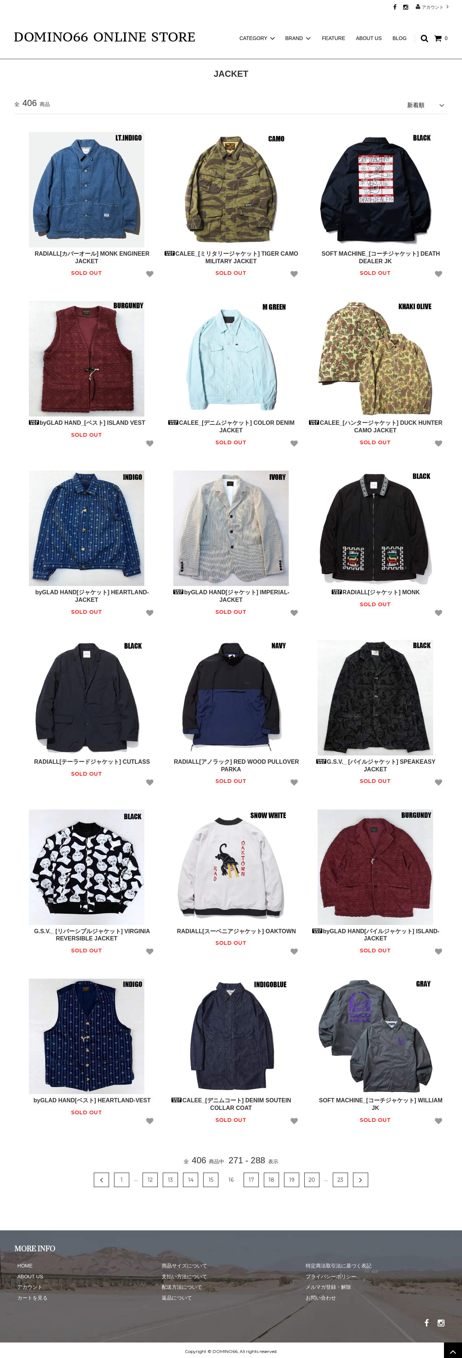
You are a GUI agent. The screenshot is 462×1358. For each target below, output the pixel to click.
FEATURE (333, 25)
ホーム (20, 54)
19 (292, 1177)
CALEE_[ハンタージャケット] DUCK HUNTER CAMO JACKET (375, 424)
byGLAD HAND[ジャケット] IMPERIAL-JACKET (231, 593)
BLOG (399, 25)
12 (150, 1177)
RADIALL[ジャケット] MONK (375, 590)
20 (312, 1177)
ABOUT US (369, 25)
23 (340, 1177)
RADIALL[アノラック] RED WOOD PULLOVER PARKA (231, 763)
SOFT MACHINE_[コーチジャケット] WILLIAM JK (375, 1101)
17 (251, 1177)
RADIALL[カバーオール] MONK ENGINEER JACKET (86, 255)
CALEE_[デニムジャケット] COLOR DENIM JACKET (231, 424)
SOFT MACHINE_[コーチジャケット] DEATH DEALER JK (375, 255)
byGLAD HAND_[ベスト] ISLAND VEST (86, 420)
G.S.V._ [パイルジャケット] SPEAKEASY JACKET (375, 763)
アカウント (433, 7)
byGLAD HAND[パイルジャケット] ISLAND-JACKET (375, 932)
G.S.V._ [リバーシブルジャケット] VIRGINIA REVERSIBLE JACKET (86, 932)
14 (190, 1177)
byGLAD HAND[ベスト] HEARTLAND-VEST (87, 1098)
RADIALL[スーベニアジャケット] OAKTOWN (231, 928)
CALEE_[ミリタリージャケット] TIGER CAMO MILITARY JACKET (231, 255)
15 (211, 1177)
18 (271, 1177)
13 (170, 1177)
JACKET (47, 54)
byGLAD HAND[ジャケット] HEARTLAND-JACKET (87, 593)
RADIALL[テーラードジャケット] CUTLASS (86, 759)
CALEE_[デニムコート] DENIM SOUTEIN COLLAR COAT (231, 1101)
